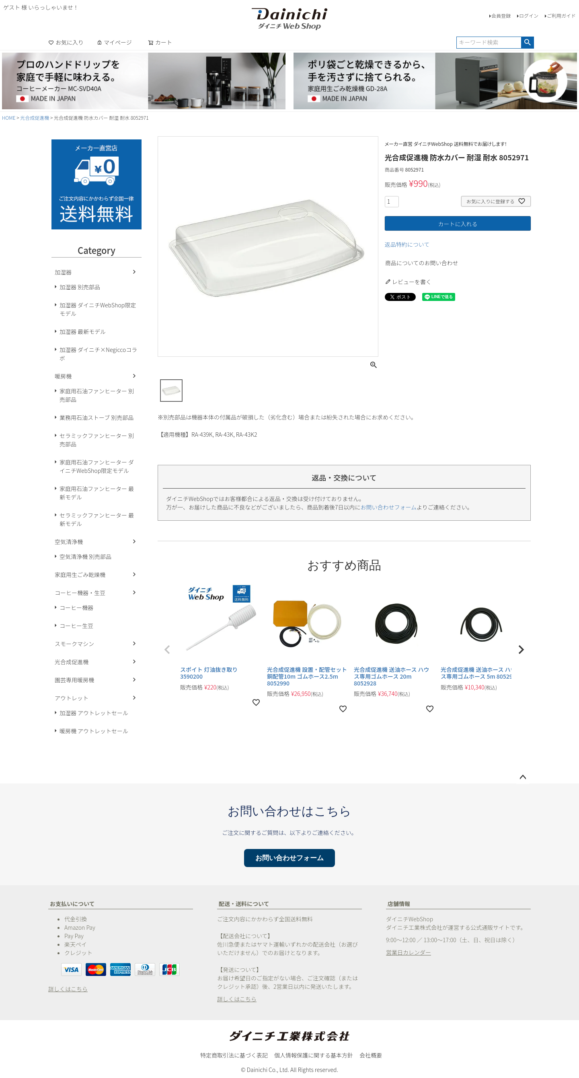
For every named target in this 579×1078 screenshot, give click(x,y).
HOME (9, 117)
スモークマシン (74, 644)
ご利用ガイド (561, 15)
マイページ (114, 42)
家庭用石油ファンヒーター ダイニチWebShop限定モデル (97, 466)
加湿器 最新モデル (83, 331)
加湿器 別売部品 (80, 287)
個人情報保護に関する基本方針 (313, 1055)
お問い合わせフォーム (389, 507)
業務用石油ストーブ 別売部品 (96, 417)
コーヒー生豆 (76, 626)
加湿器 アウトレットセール (94, 713)
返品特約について (407, 244)
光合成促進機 (34, 117)
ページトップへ (522, 777)
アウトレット (71, 698)
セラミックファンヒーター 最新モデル (97, 519)
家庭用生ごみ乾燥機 (80, 575)
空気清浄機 (69, 542)
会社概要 (370, 1055)
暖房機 (63, 376)
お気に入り (66, 42)
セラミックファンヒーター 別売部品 (97, 440)
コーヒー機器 (76, 607)
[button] (167, 650)
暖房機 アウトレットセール (94, 731)
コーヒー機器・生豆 (80, 593)
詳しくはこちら (68, 989)
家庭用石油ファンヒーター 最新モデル (97, 493)
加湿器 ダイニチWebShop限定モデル (98, 309)
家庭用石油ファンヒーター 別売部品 (97, 395)
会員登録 (501, 15)
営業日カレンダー (408, 952)
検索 (527, 42)
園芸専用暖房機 (74, 680)
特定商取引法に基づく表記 (234, 1055)
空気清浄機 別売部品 (85, 556)
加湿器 (63, 272)
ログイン (528, 15)
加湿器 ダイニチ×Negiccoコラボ (98, 354)
